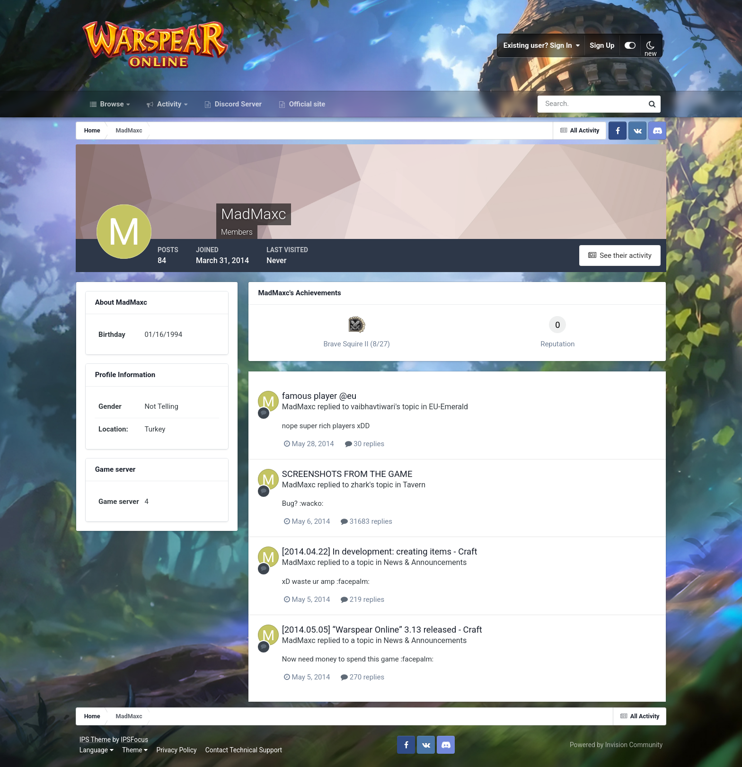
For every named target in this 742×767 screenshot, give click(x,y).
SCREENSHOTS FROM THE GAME (358, 477)
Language (98, 752)
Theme (137, 752)
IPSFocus (136, 742)
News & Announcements (436, 565)
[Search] (558, 107)
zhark (371, 487)
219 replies (374, 602)
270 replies (374, 680)
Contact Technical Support (245, 752)
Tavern (425, 487)
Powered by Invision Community (614, 747)
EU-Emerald (459, 410)
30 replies (376, 446)
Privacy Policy (179, 752)
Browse (112, 108)
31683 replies (378, 524)
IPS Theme (97, 742)
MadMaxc (310, 410)
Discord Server (237, 108)
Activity (169, 108)
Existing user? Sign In (540, 47)
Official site (306, 108)
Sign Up (600, 47)
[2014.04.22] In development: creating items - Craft (391, 554)
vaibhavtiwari (384, 410)
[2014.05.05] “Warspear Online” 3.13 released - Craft (393, 632)
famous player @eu (330, 399)
